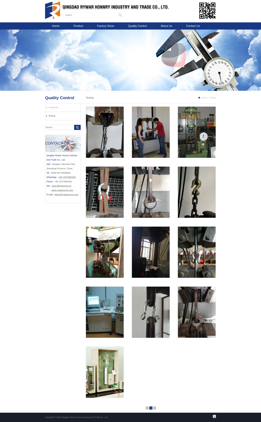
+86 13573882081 (67, 177)
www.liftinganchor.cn (61, 186)
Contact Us (193, 26)
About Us (166, 26)
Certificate (53, 107)
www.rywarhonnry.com (62, 190)
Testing (51, 116)
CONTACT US (57, 143)
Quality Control (137, 26)
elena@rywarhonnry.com (66, 194)
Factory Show (105, 26)
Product (78, 26)
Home (56, 26)
